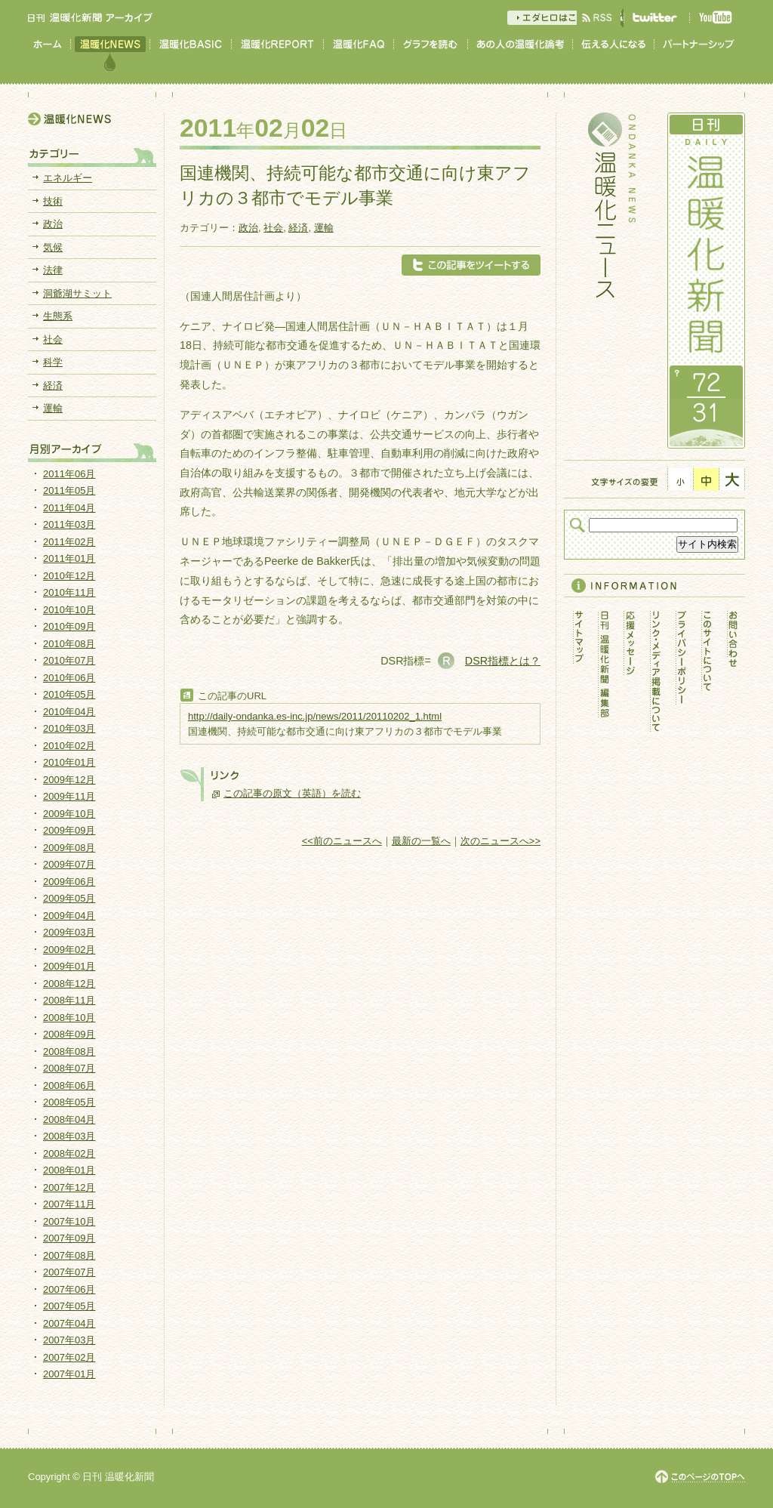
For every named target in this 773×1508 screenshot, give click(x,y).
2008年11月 (69, 1000)
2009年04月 (69, 915)
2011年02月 (69, 541)
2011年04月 (69, 507)
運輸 (324, 227)
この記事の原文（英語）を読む (292, 793)
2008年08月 (69, 1051)
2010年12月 (69, 575)
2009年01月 (69, 966)
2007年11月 (69, 1204)
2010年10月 (69, 609)
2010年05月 (69, 694)
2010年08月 (69, 643)
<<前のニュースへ (342, 841)
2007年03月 (69, 1340)
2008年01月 (69, 1170)
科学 (53, 362)
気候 (53, 247)
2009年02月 (69, 949)
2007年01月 (69, 1374)
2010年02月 (69, 745)
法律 (53, 270)
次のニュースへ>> (500, 841)
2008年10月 (69, 1017)
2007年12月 (69, 1187)
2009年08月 (69, 847)
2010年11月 (69, 592)
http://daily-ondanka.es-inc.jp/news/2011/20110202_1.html (315, 716)
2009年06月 (69, 881)
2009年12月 (69, 779)
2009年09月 (69, 830)
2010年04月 (69, 711)
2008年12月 (69, 983)
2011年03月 (69, 524)
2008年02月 (69, 1153)
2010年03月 (69, 728)
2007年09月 (69, 1238)
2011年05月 (69, 490)
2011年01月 (69, 558)
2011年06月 (69, 474)
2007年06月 (69, 1289)
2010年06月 (69, 677)
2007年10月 (69, 1221)
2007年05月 (69, 1306)
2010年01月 (69, 762)
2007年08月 (69, 1255)
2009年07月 (69, 864)
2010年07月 (69, 660)
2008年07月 (69, 1068)
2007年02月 (69, 1357)
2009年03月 (69, 932)
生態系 (57, 316)
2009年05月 (69, 898)
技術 (53, 201)
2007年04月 (69, 1323)
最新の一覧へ (421, 841)
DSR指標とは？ (502, 661)
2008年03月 (69, 1136)
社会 (273, 227)
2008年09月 (69, 1034)
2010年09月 (69, 626)
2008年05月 (69, 1102)
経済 (298, 227)
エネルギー (67, 177)
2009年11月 (69, 796)
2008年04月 (69, 1119)
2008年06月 (69, 1085)
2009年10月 (69, 813)
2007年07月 (69, 1272)
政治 (248, 227)
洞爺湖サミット (77, 293)
